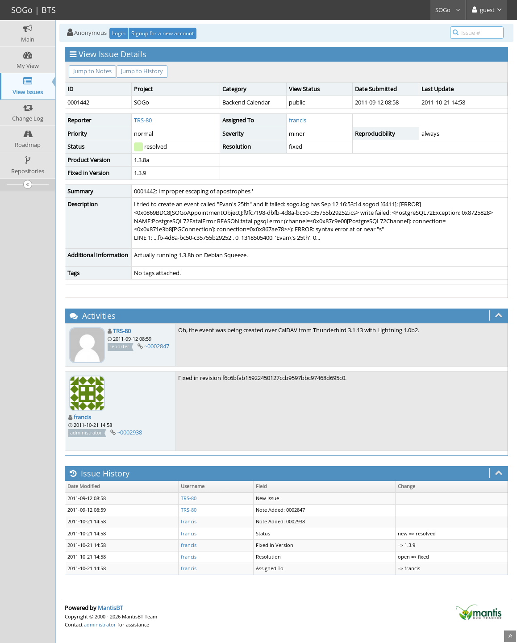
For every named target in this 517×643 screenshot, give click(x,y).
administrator (100, 624)
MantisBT (110, 608)
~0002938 (129, 432)
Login (118, 33)
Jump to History (142, 71)
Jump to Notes (92, 71)
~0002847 (156, 346)
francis (297, 120)
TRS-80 (143, 120)
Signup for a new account (162, 33)
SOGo (448, 10)
